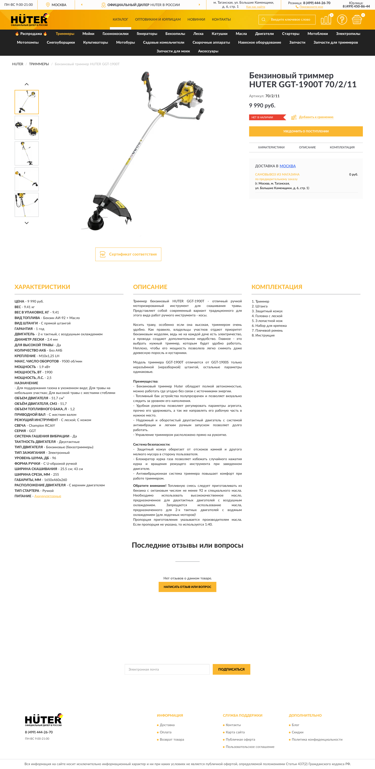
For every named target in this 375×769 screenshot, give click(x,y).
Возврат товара (172, 739)
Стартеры (290, 34)
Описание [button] (307, 147)
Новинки (196, 19)
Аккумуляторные (47, 496)
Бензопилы (175, 34)
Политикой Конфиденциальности (188, 680)
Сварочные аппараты (211, 42)
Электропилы (348, 34)
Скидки (297, 732)
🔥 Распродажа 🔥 (31, 34)
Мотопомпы (28, 42)
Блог (295, 725)
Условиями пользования (230, 680)
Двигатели (264, 34)
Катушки (220, 34)
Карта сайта (235, 732)
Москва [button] (288, 166)
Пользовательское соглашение (250, 747)
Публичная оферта (240, 739)
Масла (241, 34)
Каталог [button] (120, 19)
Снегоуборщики (61, 42)
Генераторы (147, 34)
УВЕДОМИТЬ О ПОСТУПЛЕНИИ (306, 131)
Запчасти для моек (173, 51)
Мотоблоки (318, 34)
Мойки (88, 34)
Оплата (165, 732)
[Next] (27, 223)
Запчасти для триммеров (336, 42)
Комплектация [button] (342, 147)
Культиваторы (95, 42)
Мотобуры (125, 42)
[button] (309, 6)
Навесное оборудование (259, 42)
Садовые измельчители (163, 42)
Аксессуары (208, 51)
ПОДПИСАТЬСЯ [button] (231, 669)
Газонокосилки (116, 34)
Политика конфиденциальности (317, 739)
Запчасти (297, 42)
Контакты (221, 19)
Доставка (167, 725)
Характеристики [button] (271, 147)
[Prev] (27, 84)
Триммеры (65, 34)
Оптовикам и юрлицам (158, 19)
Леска (198, 34)
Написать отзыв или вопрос (187, 586)
